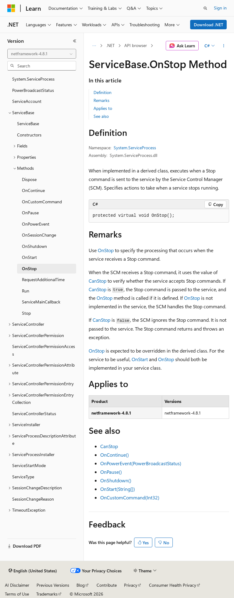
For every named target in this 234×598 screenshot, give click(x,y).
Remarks (101, 100)
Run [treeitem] (25, 291)
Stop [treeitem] (26, 313)
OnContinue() (114, 454)
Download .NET (208, 24)
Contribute (107, 585)
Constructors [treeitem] (29, 135)
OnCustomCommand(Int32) (129, 497)
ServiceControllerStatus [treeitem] (34, 413)
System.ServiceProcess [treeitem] (33, 79)
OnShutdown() (115, 480)
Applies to (103, 108)
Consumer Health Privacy (172, 585)
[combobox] (41, 54)
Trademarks (47, 594)
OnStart (140, 359)
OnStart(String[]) (117, 489)
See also (101, 116)
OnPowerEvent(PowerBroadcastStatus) (140, 463)
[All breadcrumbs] (94, 46)
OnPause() (111, 472)
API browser (135, 45)
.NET (110, 45)
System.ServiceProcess (135, 147)
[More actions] (223, 46)
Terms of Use (17, 594)
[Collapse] (74, 40)
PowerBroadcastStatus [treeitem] (33, 90)
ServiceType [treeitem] (23, 477)
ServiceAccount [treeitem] (26, 101)
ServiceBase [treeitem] (28, 123)
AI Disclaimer (17, 585)
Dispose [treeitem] (29, 179)
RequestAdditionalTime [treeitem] (43, 279)
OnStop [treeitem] (29, 268)
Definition (103, 92)
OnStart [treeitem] (29, 257)
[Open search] (205, 8)
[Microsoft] (11, 8)
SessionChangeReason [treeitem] (33, 499)
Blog (80, 585)
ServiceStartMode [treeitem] (29, 465)
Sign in (220, 8)
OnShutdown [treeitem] (34, 246)
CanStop (97, 280)
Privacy (130, 585)
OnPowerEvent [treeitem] (35, 224)
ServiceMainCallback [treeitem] (41, 302)
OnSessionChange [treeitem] (39, 235)
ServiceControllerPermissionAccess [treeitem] (43, 350)
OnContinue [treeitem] (33, 190)
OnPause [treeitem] (30, 213)
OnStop (106, 250)
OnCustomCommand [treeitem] (42, 202)
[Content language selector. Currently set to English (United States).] (33, 571)
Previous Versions (53, 585)
